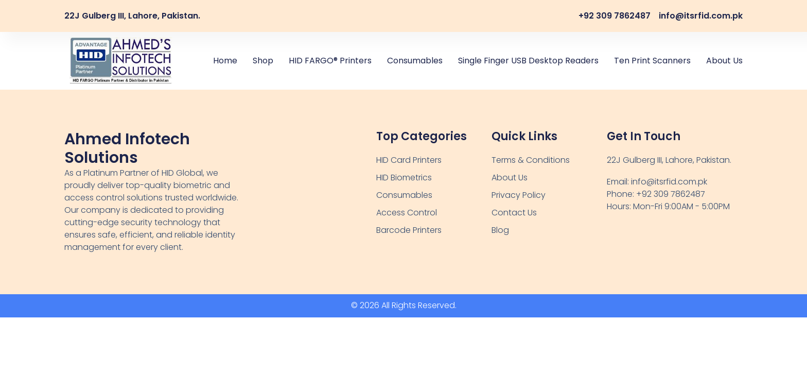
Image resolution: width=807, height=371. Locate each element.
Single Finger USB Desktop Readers (528, 60)
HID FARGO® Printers (330, 60)
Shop (263, 60)
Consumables (415, 60)
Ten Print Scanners (652, 60)
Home (225, 60)
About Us (724, 60)
